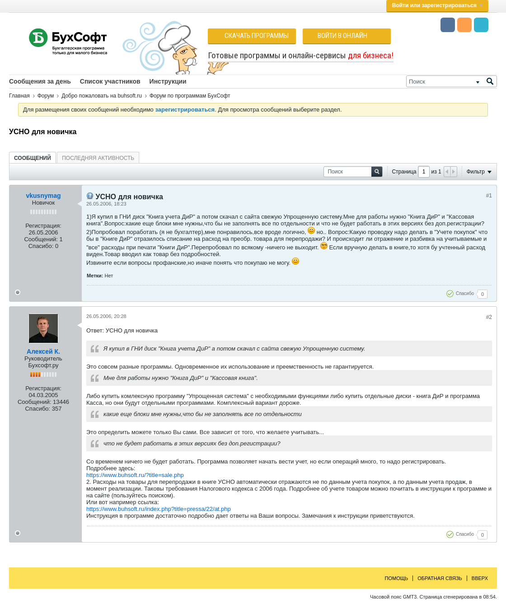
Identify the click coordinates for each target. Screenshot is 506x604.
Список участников (110, 81)
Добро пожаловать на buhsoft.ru (101, 96)
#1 (489, 195)
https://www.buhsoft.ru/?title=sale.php (135, 475)
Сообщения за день (40, 81)
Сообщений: (40, 239)
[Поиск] (451, 81)
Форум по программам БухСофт (190, 96)
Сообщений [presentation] (32, 158)
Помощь (396, 578)
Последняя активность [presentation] (98, 158)
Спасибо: (41, 246)
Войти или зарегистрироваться (437, 5)
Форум (45, 96)
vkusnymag (43, 195)
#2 (489, 317)
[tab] (32, 158)
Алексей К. (43, 351)
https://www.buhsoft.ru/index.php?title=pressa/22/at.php (158, 509)
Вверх (480, 578)
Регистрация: (43, 225)
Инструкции (168, 81)
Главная (19, 96)
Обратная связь (439, 578)
